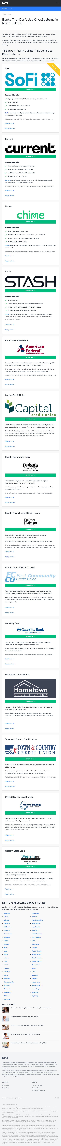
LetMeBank (6, 9)
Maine (6, 975)
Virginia (34, 978)
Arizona (6, 920)
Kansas (6, 965)
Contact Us (5, 1088)
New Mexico (36, 927)
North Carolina (37, 934)
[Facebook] (55, 1098)
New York (35, 930)
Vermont (35, 975)
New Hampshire (37, 920)
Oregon (34, 947)
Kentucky (7, 968)
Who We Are (5, 1085)
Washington (36, 982)
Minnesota (7, 989)
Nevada (34, 916)
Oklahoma (35, 944)
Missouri (6, 996)
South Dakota (36, 961)
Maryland (7, 978)
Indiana (6, 958)
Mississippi (7, 992)
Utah (33, 972)
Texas (34, 968)
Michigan (7, 985)
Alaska (6, 916)
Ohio (33, 941)
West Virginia (36, 989)
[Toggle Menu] (58, 3)
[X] (58, 1098)
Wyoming (35, 996)
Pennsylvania (36, 951)
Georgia (6, 944)
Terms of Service (37, 1085)
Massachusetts (9, 982)
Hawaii (6, 947)
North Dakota (36, 937)
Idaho (6, 951)
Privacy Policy (36, 1088)
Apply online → (10, 128)
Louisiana (7, 972)
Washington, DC (37, 985)
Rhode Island (36, 954)
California (7, 927)
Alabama (7, 913)
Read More (9, 123)
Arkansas (7, 923)
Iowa (5, 961)
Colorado (7, 930)
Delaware (7, 937)
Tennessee (35, 965)
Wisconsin (35, 992)
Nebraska (35, 913)
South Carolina (37, 958)
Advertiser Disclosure (7, 14)
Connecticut (8, 934)
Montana (7, 999)
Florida (6, 941)
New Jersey (36, 923)
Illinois (6, 954)
